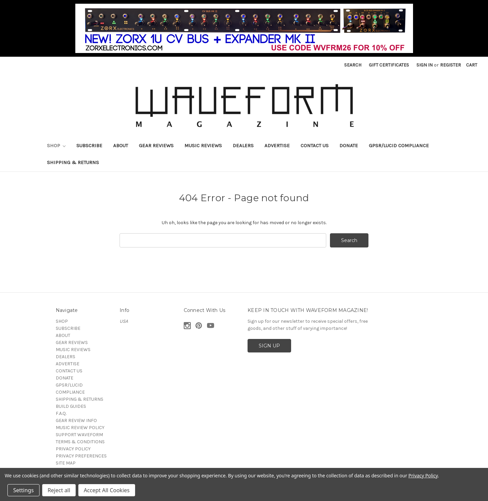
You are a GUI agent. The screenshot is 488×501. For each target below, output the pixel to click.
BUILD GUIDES (71, 406)
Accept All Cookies (107, 490)
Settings (23, 490)
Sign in (424, 65)
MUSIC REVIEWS (203, 145)
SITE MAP (66, 463)
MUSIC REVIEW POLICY (80, 427)
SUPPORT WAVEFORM (79, 435)
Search (352, 65)
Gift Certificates (389, 65)
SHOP (56, 145)
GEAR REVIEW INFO (76, 420)
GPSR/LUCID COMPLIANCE (399, 145)
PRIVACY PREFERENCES (81, 456)
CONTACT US (315, 145)
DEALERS (243, 145)
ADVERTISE (277, 145)
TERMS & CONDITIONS (80, 442)
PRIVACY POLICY (73, 449)
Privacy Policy (423, 475)
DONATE (348, 145)
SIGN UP (269, 346)
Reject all (59, 490)
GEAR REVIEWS (156, 145)
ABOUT (120, 145)
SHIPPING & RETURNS (73, 162)
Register (450, 65)
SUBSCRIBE (89, 145)
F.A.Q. (61, 413)
